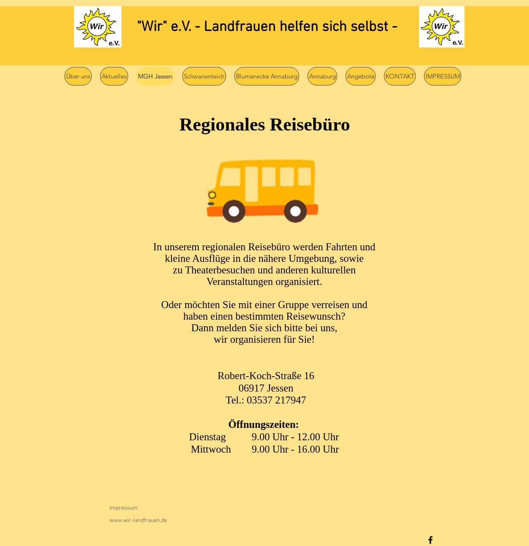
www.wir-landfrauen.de (138, 520)
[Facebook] (430, 540)
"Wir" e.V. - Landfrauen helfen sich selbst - (267, 27)
